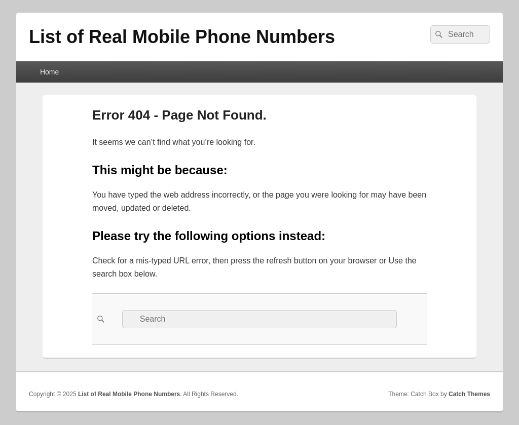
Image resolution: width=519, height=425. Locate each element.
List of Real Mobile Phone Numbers (182, 36)
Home (49, 72)
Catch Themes (469, 394)
